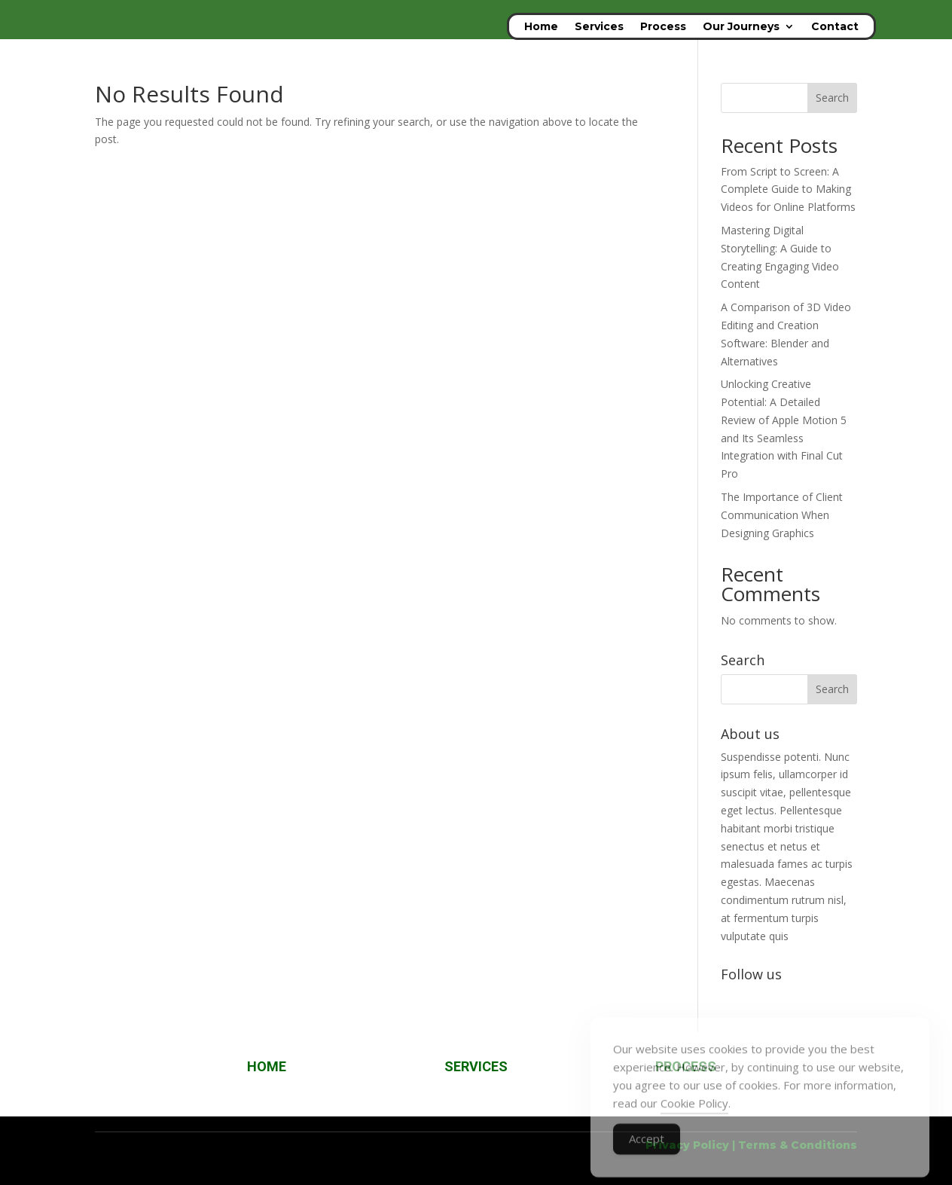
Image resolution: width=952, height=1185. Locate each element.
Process (663, 27)
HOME (266, 1066)
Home (541, 27)
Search (832, 97)
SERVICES (476, 1066)
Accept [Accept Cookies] (646, 1153)
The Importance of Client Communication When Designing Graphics (782, 515)
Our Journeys (741, 27)
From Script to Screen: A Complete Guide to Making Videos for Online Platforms (788, 189)
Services (599, 27)
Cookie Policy (694, 1117)
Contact (835, 27)
